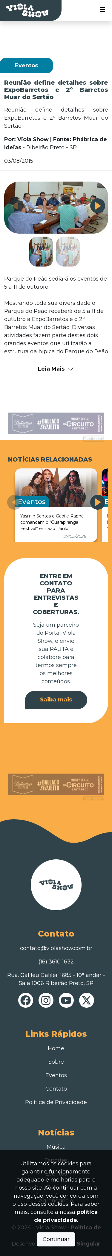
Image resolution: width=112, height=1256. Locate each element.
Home (56, 1048)
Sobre (56, 1062)
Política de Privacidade (56, 1102)
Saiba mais (56, 699)
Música (56, 1147)
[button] (97, 205)
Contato (56, 1089)
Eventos (56, 1075)
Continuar (56, 1239)
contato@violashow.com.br (56, 948)
